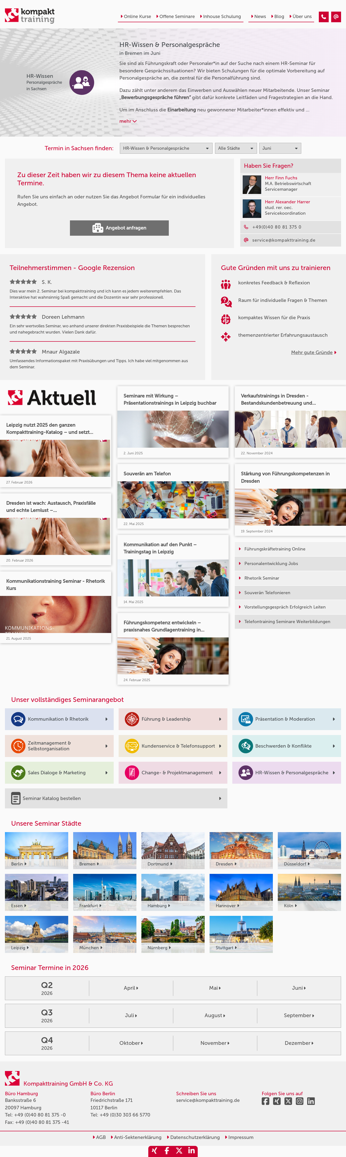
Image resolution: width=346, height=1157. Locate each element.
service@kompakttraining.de (208, 1100)
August (215, 1015)
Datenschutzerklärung (193, 1137)
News (258, 16)
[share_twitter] (179, 1151)
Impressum (239, 1137)
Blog (277, 16)
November (214, 1043)
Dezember (299, 1043)
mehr (128, 121)
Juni (299, 988)
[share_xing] (154, 1151)
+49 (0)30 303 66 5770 (125, 1115)
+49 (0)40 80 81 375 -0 (40, 1115)
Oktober (131, 1043)
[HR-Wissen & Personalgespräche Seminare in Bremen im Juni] (324, 17)
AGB (99, 1137)
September (299, 1015)
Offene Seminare (175, 16)
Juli (131, 1015)
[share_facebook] (167, 1151)
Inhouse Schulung (220, 16)
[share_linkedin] (191, 1151)
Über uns (300, 16)
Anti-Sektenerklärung (136, 1137)
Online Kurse (135, 16)
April (131, 988)
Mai (215, 988)
